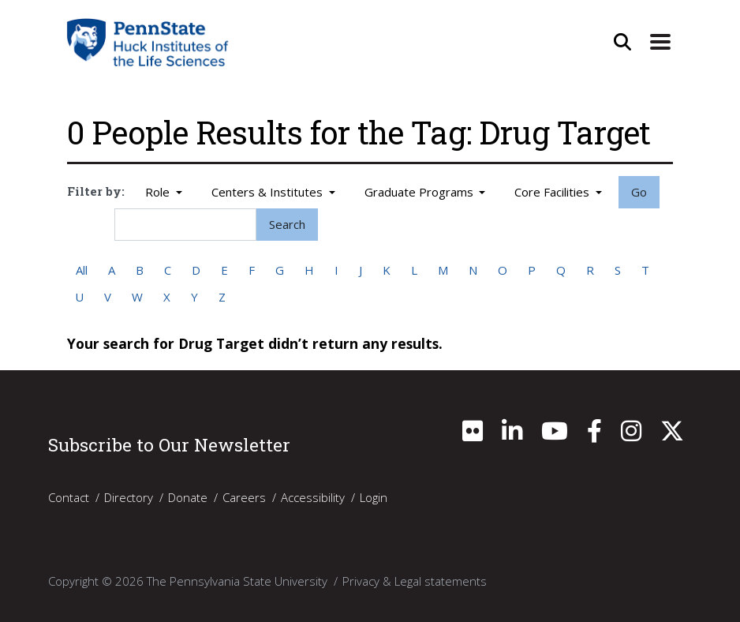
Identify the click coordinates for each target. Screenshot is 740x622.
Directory (128, 497)
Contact (68, 497)
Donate (187, 497)
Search (287, 224)
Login (373, 497)
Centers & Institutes (268, 192)
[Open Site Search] (622, 42)
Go (639, 192)
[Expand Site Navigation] (660, 42)
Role (159, 192)
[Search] (185, 224)
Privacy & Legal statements (414, 581)
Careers (244, 497)
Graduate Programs (420, 192)
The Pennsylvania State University (237, 581)
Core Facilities (553, 192)
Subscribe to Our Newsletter (169, 444)
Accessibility (313, 497)
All (82, 270)
